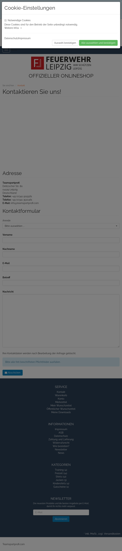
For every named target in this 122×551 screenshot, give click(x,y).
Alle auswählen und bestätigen (98, 42)
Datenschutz (11, 38)
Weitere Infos (13, 28)
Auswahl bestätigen (65, 42)
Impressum (24, 38)
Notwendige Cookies (19, 20)
